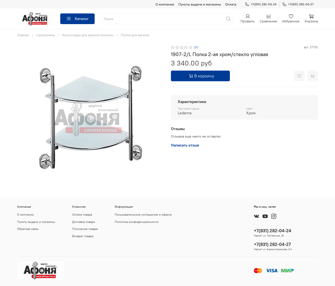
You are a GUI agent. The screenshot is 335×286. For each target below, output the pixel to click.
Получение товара (85, 229)
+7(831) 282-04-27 (298, 4)
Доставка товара (83, 222)
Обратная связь (27, 229)
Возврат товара (82, 236)
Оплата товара (82, 214)
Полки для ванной (135, 35)
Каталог (77, 18)
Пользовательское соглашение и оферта (143, 214)
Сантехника (45, 35)
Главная (23, 35)
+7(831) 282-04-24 (260, 4)
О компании (165, 4)
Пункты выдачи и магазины (199, 4)
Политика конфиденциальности (137, 222)
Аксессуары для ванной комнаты (87, 35)
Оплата (230, 4)
